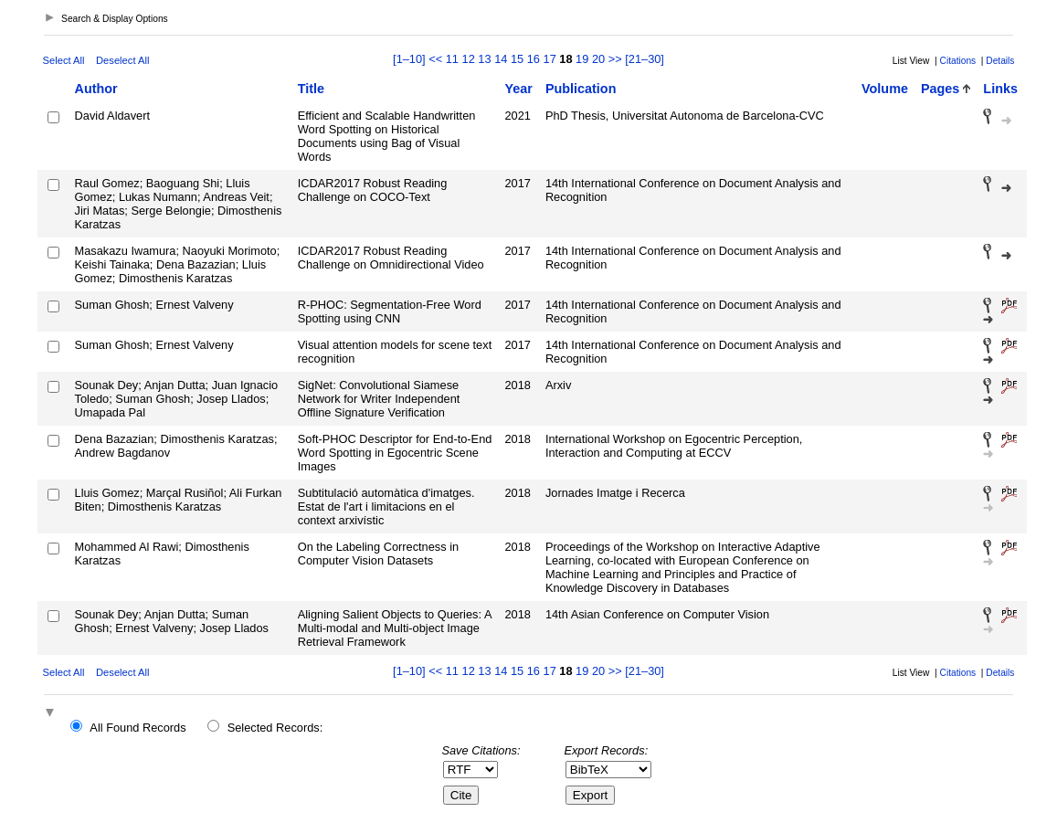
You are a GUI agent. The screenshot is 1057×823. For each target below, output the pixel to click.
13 (484, 59)
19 (582, 59)
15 (517, 59)
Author (96, 88)
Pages (940, 88)
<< (435, 59)
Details (1000, 61)
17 (550, 59)
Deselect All (122, 60)
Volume (884, 88)
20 (598, 59)
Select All (64, 60)
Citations (958, 61)
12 (468, 59)
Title (311, 88)
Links (1000, 88)
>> (615, 59)
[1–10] (410, 59)
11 (452, 59)
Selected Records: (275, 727)
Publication (581, 88)
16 (533, 59)
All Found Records (137, 727)
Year (518, 88)
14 (500, 59)
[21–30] (644, 59)
